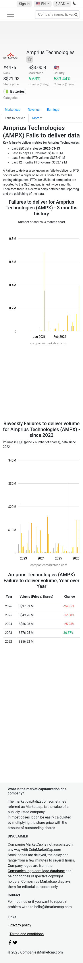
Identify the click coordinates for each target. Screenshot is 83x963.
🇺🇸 (41, 4)
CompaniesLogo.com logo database (36, 871)
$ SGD (61, 4)
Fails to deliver (15, 118)
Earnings (53, 109)
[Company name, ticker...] (57, 14)
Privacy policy (20, 925)
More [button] (35, 118)
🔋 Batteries (15, 91)
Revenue (34, 109)
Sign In (24, 4)
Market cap (12, 109)
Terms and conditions (27, 934)
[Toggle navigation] (11, 14)
